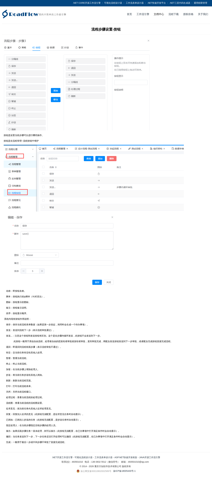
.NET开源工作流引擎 (62, 457)
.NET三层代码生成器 (179, 3)
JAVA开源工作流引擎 (149, 457)
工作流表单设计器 (135, 3)
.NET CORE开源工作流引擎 (87, 3)
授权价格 (188, 14)
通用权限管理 (200, 3)
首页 (129, 14)
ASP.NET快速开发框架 (125, 457)
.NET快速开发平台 (156, 3)
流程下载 (173, 14)
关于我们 (203, 14)
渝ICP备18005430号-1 (124, 471)
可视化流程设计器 (113, 3)
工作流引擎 (142, 14)
